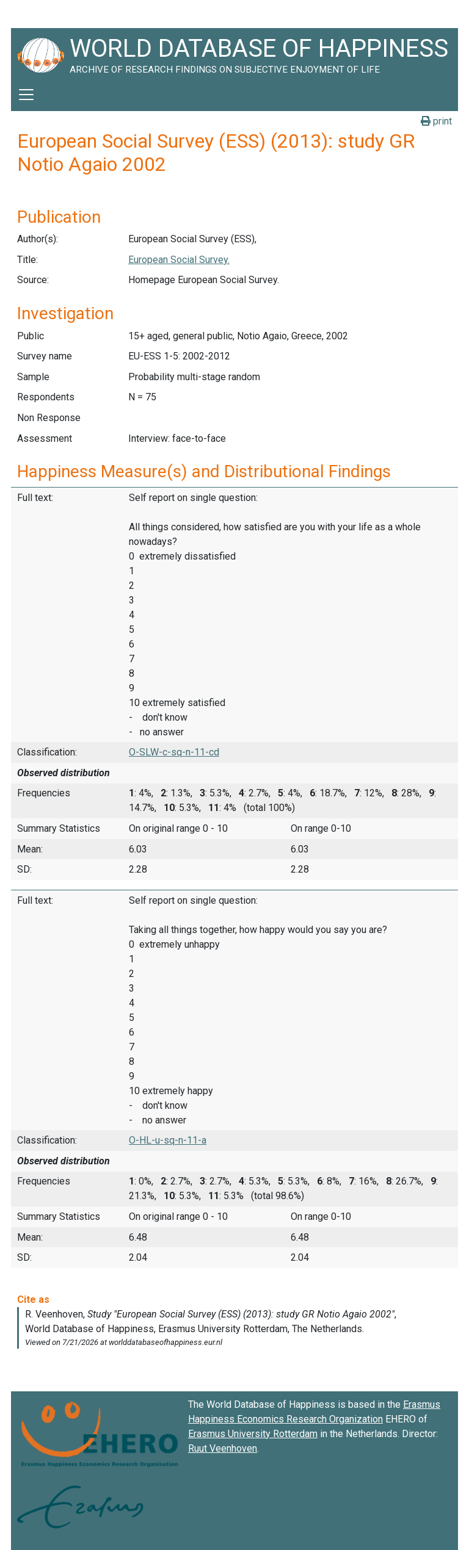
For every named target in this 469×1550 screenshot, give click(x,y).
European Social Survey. (179, 259)
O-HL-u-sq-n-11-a (167, 1140)
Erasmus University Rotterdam (253, 1434)
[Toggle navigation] (26, 94)
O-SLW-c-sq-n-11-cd (174, 752)
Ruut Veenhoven (222, 1448)
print (436, 121)
